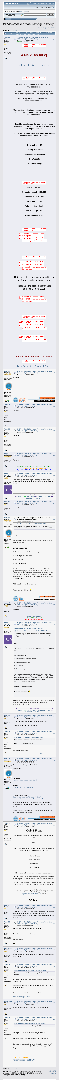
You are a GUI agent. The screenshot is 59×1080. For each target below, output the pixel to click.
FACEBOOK (41, 496)
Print (53, 30)
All (16, 30)
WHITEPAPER (31, 496)
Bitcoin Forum (7, 23)
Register (28, 19)
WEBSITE (20, 496)
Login (23, 19)
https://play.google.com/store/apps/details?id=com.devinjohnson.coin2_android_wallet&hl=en (29, 798)
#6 (54, 475)
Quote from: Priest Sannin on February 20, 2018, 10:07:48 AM (30, 524)
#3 (54, 406)
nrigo (6, 453)
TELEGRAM (28, 498)
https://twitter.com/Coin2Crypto (23, 787)
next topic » (51, 28)
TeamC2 (7, 37)
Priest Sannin (6, 474)
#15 (54, 907)
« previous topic (42, 28)
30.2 (13, 15)
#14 (54, 825)
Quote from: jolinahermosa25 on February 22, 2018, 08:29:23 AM (31, 1023)
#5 (54, 455)
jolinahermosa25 (10, 1001)
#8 (54, 519)
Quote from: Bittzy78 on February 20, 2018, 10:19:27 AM (28, 628)
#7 (54, 503)
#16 (54, 923)
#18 (54, 966)
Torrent (7, 16)
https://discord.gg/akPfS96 (21, 997)
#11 (54, 717)
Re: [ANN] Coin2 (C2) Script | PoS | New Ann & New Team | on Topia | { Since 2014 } (34, 372)
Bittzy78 (25, 41)
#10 (54, 624)
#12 (54, 733)
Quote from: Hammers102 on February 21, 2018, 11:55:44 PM (30, 970)
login (20, 11)
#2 (54, 373)
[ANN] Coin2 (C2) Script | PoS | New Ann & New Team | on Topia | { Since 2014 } (28, 24)
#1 (54, 39)
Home (8, 19)
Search (18, 19)
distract (7, 501)
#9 (54, 605)
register (26, 11)
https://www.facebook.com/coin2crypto (25, 780)
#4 (54, 430)
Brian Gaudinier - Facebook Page (33, 366)
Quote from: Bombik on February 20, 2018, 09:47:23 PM (28, 737)
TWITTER (37, 498)
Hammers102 (8, 948)
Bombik (7, 715)
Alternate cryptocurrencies (22, 23)
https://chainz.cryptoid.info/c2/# (31, 894)
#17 (54, 950)
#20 (54, 1019)
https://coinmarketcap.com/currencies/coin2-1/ (27, 754)
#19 (54, 1003)
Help (13, 19)
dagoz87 (7, 603)
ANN (49, 496)
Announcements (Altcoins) (40, 23)
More (33, 19)
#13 (54, 760)
